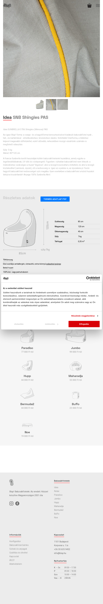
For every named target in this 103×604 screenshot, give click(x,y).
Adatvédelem (15, 564)
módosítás (51, 324)
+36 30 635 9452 (62, 549)
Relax (56, 491)
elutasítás (18, 324)
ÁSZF (12, 560)
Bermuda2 (59, 510)
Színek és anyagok (18, 549)
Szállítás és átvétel (18, 552)
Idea (56, 487)
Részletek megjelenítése (83, 316)
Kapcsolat (14, 556)
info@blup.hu (60, 553)
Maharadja (59, 506)
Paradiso (58, 495)
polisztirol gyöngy (53, 264)
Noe (56, 517)
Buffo (56, 513)
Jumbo (57, 498)
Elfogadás (84, 324)
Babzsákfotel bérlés (19, 545)
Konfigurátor (15, 541)
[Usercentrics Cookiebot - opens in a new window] (88, 278)
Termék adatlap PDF (55, 199)
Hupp (56, 502)
